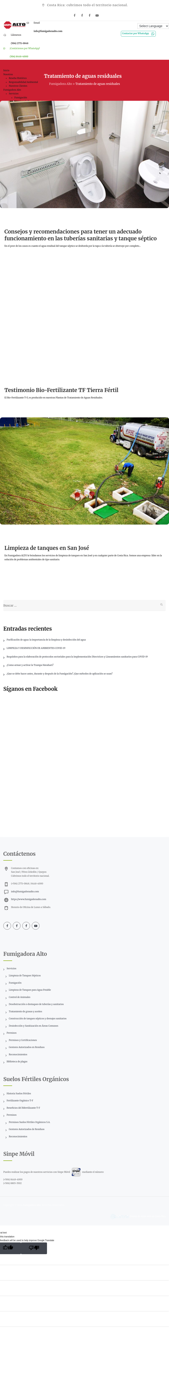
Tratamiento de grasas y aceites (25, 1011)
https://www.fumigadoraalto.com (28, 899)
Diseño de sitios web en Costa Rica (148, 1216)
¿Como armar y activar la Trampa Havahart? (30, 665)
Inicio (6, 70)
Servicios (11, 968)
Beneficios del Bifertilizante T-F (23, 1107)
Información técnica (23, 218)
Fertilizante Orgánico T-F (20, 1100)
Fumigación (15, 982)
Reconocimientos (18, 1054)
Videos (12, 377)
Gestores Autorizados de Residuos (26, 1129)
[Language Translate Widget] (153, 26)
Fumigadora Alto (32, 1205)
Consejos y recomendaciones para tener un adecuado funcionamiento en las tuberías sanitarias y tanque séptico (80, 235)
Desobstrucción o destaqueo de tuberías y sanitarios (36, 1004)
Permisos (12, 1032)
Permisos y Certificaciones (23, 1040)
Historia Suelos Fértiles (19, 1093)
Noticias (13, 535)
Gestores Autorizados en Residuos (27, 1047)
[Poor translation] (34, 1248)
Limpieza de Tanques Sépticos (25, 975)
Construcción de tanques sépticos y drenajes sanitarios (37, 1018)
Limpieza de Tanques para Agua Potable (30, 989)
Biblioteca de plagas (17, 1061)
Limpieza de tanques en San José (46, 548)
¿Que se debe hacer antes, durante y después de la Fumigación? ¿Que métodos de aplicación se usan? (60, 673)
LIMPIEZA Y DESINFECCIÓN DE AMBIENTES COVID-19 (36, 648)
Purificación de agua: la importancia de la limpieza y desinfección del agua (46, 639)
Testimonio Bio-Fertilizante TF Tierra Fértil (61, 390)
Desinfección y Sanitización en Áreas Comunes (33, 1025)
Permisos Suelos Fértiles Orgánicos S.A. (29, 1122)
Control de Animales (19, 997)
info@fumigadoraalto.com (25, 891)
